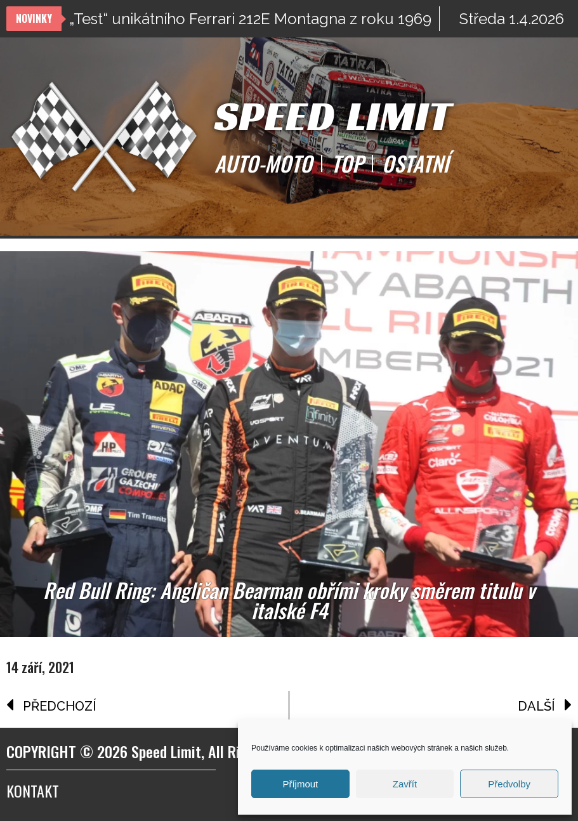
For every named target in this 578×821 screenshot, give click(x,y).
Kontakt (32, 790)
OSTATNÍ (415, 163)
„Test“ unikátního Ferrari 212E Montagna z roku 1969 (250, 19)
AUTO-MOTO (263, 163)
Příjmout (300, 783)
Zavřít (405, 783)
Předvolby (509, 783)
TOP (347, 163)
